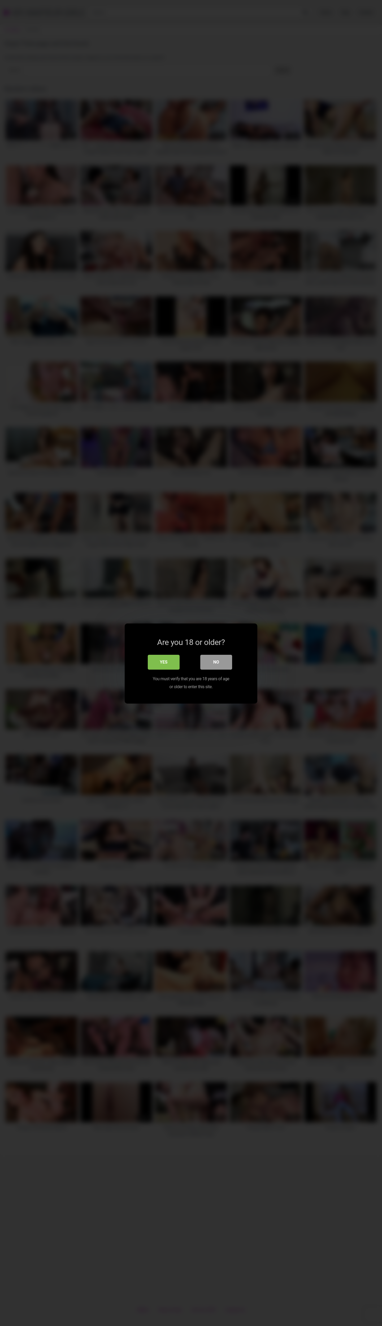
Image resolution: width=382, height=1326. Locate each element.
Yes (164, 661)
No (216, 661)
